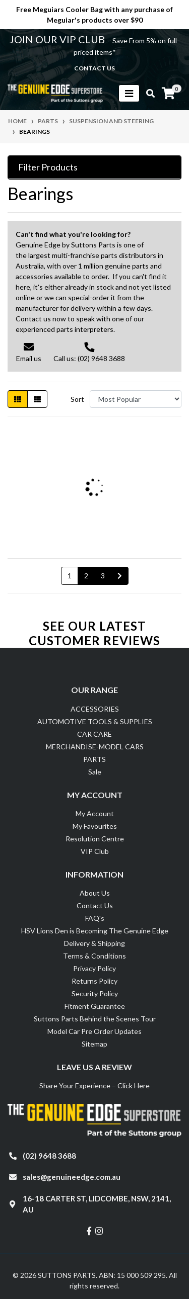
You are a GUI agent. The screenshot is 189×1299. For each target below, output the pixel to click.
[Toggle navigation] (129, 93)
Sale (94, 771)
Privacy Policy (94, 968)
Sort (77, 399)
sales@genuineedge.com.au (71, 1176)
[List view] (37, 399)
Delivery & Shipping (94, 943)
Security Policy (95, 993)
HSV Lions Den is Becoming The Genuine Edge (94, 930)
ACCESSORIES (95, 709)
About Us (95, 893)
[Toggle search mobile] (147, 93)
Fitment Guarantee (95, 1006)
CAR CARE (94, 734)
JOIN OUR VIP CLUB (58, 39)
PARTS (94, 759)
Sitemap (94, 1044)
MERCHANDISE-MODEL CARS (95, 746)
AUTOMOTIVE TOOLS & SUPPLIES (94, 721)
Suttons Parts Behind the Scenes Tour (95, 1018)
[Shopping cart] (168, 93)
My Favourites (95, 826)
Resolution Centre (95, 838)
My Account (95, 813)
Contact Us (95, 905)
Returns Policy (94, 981)
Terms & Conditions (94, 955)
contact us (94, 68)
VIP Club (95, 851)
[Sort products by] (135, 399)
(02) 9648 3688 (49, 1155)
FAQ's (94, 918)
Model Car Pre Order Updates (94, 1031)
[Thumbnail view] (18, 399)
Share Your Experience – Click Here (94, 1085)
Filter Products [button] (48, 167)
